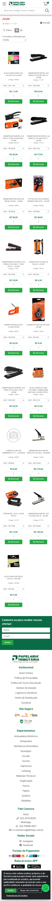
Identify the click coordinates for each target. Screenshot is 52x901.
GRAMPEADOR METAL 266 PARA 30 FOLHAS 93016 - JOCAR (38, 75)
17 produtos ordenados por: (14, 36)
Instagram (26, 841)
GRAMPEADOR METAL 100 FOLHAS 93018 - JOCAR (38, 515)
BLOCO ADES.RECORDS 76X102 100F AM (14, 577)
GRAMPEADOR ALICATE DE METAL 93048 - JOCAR (13, 200)
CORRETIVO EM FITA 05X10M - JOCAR (38, 326)
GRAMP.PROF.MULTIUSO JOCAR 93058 (13, 326)
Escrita (26, 761)
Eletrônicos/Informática (26, 746)
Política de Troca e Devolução (26, 683)
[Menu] (4, 4)
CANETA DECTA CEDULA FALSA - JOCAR (38, 263)
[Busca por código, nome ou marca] (23, 10)
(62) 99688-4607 (26, 826)
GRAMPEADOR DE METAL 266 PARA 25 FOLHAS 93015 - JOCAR (38, 138)
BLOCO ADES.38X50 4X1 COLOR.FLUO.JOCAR (13, 74)
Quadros (26, 795)
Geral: (26, 814)
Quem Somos (26, 673)
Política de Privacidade (26, 678)
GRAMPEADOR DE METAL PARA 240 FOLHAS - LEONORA (38, 452)
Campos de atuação (26, 688)
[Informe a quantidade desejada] (13, 96)
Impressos (26, 766)
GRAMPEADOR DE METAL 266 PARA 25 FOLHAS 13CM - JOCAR (13, 390)
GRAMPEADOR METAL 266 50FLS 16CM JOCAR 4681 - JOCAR (13, 138)
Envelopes (26, 751)
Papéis (26, 790)
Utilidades (26, 800)
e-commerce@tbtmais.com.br (26, 830)
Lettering (26, 771)
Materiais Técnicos (26, 776)
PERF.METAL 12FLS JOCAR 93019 (13, 515)
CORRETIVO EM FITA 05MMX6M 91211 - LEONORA (13, 452)
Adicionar (13, 101)
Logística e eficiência (26, 693)
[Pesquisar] (47, 10)
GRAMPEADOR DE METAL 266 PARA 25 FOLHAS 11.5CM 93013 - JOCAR (13, 264)
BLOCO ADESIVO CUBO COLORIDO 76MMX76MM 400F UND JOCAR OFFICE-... (38, 390)
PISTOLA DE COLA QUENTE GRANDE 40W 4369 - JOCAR (38, 200)
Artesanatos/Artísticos (26, 736)
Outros (26, 786)
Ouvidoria (26, 702)
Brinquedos (26, 741)
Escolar (26, 756)
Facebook (26, 845)
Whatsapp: (26, 822)
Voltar (45, 23)
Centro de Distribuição (26, 698)
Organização (26, 781)
